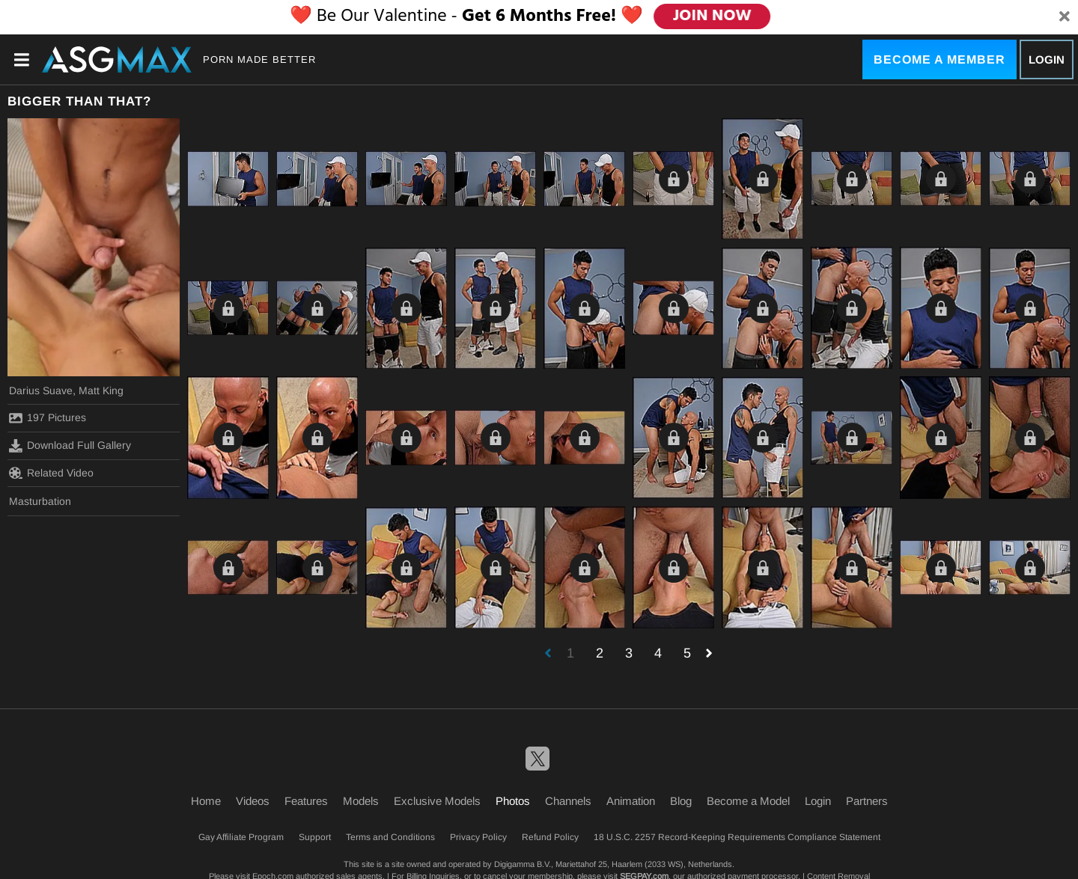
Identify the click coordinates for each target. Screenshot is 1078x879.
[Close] (1064, 17)
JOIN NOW (712, 16)
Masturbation (40, 501)
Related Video (51, 473)
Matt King (101, 390)
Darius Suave (41, 390)
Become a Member (939, 59)
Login (1047, 59)
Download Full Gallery (70, 446)
